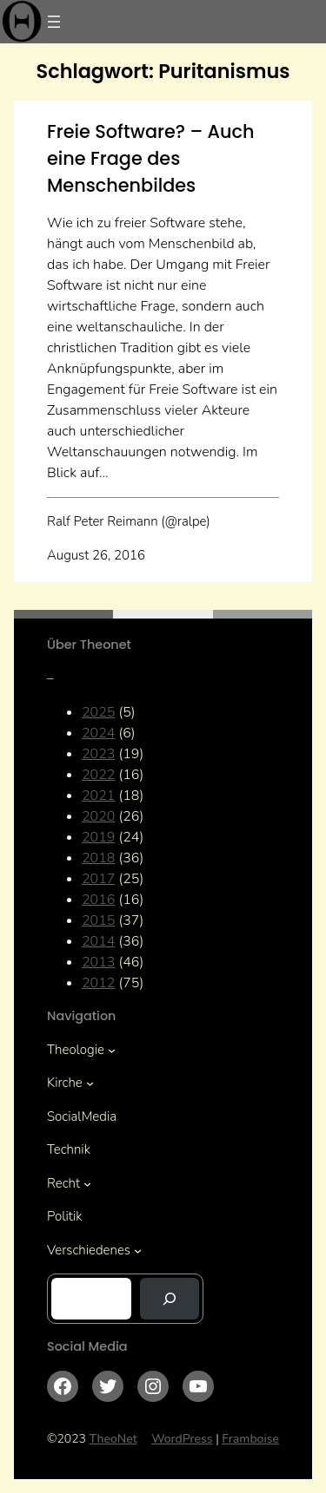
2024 (98, 733)
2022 (98, 774)
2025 (98, 712)
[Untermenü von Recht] (87, 1184)
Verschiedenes (88, 1250)
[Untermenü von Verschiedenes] (138, 1250)
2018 (98, 858)
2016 (98, 899)
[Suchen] (169, 1298)
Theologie (75, 1049)
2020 (98, 816)
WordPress (182, 1439)
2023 (98, 753)
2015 (98, 920)
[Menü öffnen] (53, 21)
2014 (98, 941)
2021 (98, 795)
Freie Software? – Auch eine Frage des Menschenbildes (151, 158)
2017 (98, 878)
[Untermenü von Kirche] (90, 1083)
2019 (98, 837)
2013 (98, 962)
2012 (98, 982)
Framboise (250, 1439)
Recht (63, 1183)
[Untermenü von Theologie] (112, 1050)
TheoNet (113, 1439)
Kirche (65, 1082)
